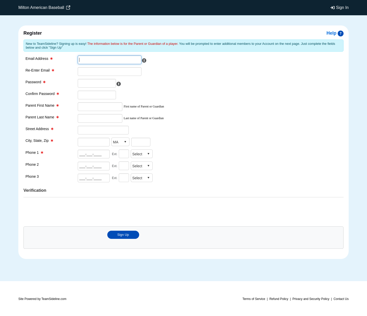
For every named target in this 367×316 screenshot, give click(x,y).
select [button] (125, 142)
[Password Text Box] (97, 83)
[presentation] (116, 211)
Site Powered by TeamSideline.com (42, 299)
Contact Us (341, 299)
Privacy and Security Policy (310, 299)
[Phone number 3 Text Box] (94, 177)
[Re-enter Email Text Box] (109, 71)
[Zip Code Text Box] (140, 142)
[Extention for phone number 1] (124, 153)
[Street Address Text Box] (103, 130)
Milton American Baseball (44, 7)
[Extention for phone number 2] (124, 165)
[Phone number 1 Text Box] (94, 153)
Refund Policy (278, 299)
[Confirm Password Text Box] (97, 95)
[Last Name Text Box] (100, 118)
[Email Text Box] (109, 60)
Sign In (342, 7)
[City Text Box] (94, 142)
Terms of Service (253, 299)
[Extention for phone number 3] (124, 177)
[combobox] (116, 142)
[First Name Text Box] (100, 106)
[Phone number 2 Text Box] (94, 165)
